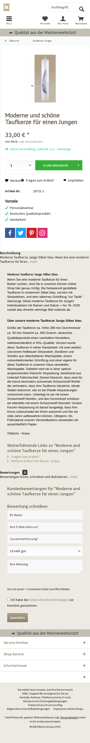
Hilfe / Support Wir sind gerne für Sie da (45, 693)
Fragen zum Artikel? (37, 180)
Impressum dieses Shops (68, 709)
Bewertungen (10, 472)
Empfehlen (73, 180)
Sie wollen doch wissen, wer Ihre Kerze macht (45, 689)
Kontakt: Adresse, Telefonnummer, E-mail (45, 697)
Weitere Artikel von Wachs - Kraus (33, 461)
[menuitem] (9, 20)
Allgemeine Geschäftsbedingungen (28, 709)
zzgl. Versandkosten (31, 141)
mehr (33, 261)
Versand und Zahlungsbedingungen (45, 701)
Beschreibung (10, 253)
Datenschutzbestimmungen (49, 600)
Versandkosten (69, 717)
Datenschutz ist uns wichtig (45, 705)
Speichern (17, 617)
